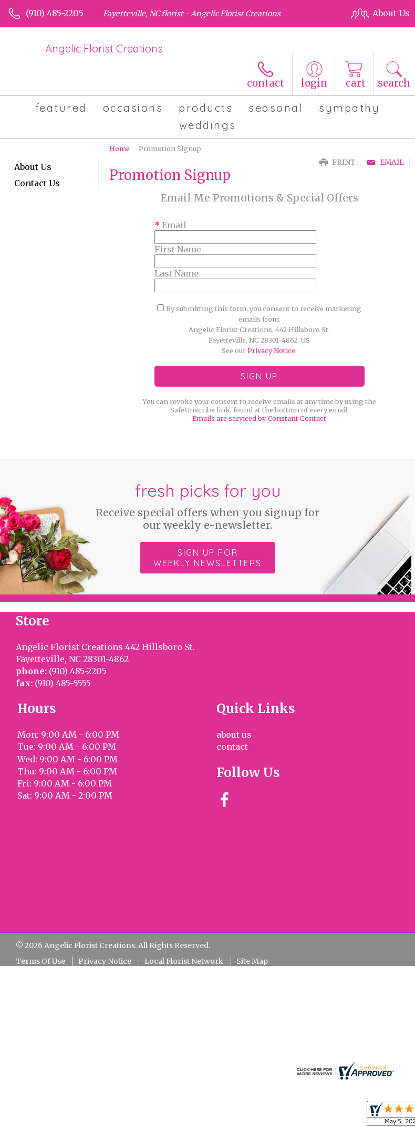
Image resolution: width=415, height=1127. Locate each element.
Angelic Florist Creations (104, 48)
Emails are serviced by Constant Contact (259, 418)
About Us (32, 167)
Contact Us (37, 183)
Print (337, 162)
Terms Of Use (40, 961)
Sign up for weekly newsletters (207, 557)
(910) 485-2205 (55, 13)
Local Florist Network (183, 961)
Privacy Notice (271, 350)
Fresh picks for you (208, 505)
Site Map (252, 961)
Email (385, 162)
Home (119, 148)
